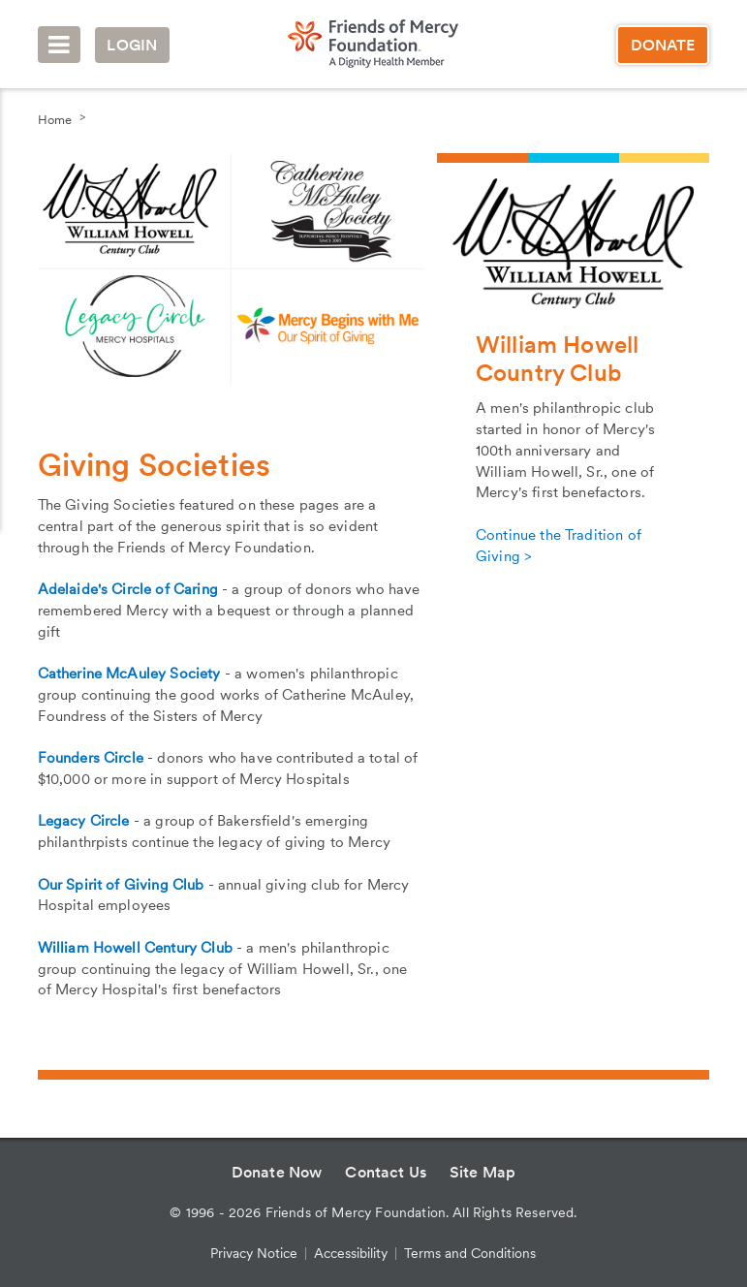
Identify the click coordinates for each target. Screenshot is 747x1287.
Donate (663, 45)
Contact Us (385, 1172)
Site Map (482, 1172)
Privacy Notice (253, 1253)
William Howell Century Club (135, 948)
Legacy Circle (84, 821)
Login (132, 45)
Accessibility (351, 1253)
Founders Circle (90, 758)
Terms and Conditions (470, 1253)
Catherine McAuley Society (129, 673)
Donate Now (277, 1172)
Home (55, 119)
